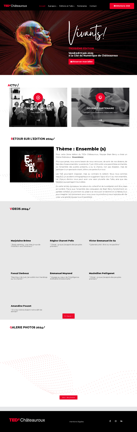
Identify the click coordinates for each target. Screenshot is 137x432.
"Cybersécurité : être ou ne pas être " (104, 245)
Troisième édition (81, 48)
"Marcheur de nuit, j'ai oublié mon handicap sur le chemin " (29, 278)
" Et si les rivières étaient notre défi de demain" (26, 311)
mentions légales (76, 422)
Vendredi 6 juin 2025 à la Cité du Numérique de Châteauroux (93, 54)
